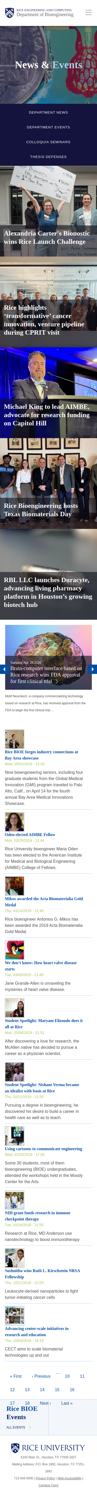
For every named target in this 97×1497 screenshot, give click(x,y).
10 (69, 1375)
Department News (48, 112)
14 (44, 1389)
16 (75, 1391)
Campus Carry (48, 1485)
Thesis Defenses (48, 157)
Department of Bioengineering (45, 14)
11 (84, 1375)
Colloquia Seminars (48, 142)
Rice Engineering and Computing (44, 10)
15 (59, 1389)
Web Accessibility (69, 1478)
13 (30, 1389)
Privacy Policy (45, 1478)
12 (15, 1389)
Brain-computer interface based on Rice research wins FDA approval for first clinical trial (46, 674)
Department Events (48, 127)
